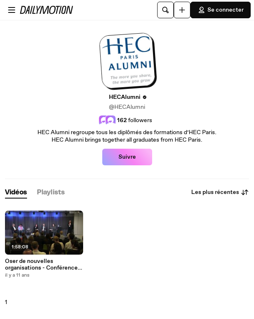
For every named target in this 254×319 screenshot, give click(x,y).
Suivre (127, 157)
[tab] (16, 192)
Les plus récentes (220, 192)
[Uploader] (182, 10)
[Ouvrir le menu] (11, 10)
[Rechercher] (165, 10)
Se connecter (220, 10)
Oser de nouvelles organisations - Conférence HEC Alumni (41, 264)
